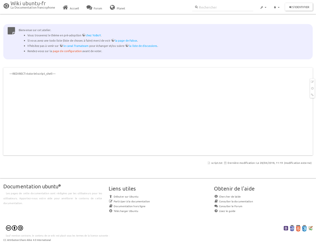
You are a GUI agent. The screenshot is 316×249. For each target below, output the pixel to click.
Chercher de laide (227, 196)
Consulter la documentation (233, 201)
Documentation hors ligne (127, 206)
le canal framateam (76, 46)
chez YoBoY (93, 35)
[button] (263, 5)
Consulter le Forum (228, 206)
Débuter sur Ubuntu (123, 196)
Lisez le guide (224, 211)
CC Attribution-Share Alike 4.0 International (27, 240)
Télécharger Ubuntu (123, 211)
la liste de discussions (143, 46)
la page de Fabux (126, 40)
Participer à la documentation (129, 201)
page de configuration (67, 51)
